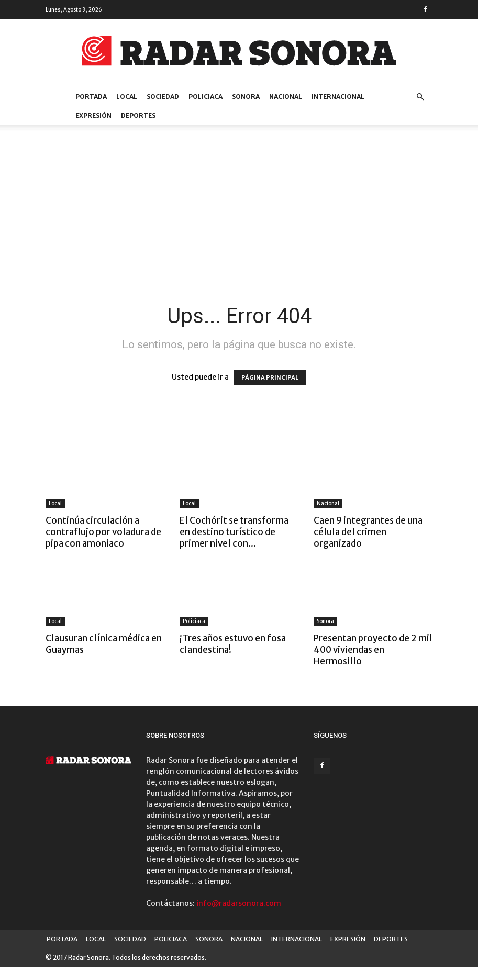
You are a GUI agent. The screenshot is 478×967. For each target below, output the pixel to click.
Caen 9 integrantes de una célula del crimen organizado (368, 532)
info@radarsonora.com (238, 903)
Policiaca (194, 621)
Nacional (328, 503)
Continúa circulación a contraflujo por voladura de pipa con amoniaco (103, 532)
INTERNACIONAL (338, 97)
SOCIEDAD (163, 97)
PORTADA (91, 97)
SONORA (246, 97)
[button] (420, 97)
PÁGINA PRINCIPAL (269, 377)
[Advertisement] (239, 224)
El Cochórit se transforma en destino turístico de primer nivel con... (234, 532)
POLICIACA (205, 97)
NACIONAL (285, 97)
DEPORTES (138, 115)
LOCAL (126, 97)
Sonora (325, 621)
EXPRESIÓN (93, 115)
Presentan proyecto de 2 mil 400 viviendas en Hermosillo (373, 649)
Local (55, 503)
